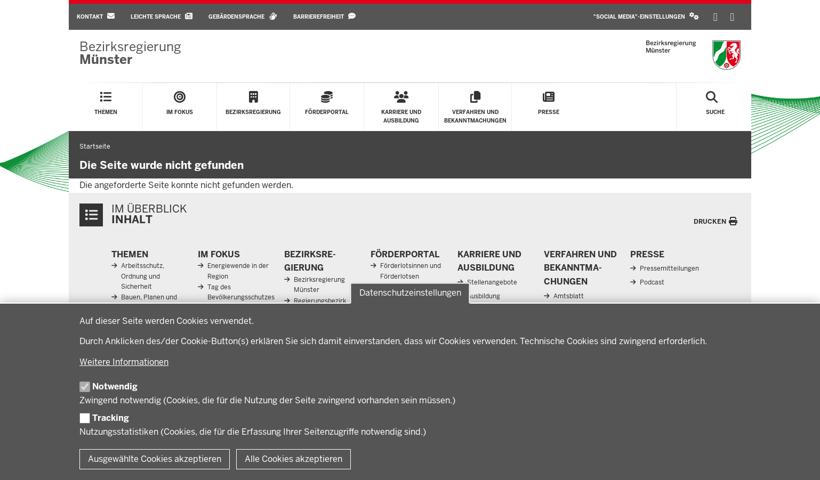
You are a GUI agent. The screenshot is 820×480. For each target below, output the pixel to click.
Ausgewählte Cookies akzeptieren (154, 459)
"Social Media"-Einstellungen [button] (646, 16)
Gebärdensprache (242, 16)
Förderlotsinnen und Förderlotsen (410, 271)
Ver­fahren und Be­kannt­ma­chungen (580, 268)
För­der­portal (405, 254)
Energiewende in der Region (238, 271)
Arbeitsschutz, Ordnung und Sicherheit (142, 276)
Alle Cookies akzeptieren (293, 459)
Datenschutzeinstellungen (410, 293)
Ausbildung (483, 296)
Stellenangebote (492, 282)
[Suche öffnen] (715, 107)
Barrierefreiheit (324, 16)
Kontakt (96, 16)
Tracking (110, 418)
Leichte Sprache (161, 16)
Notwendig (115, 386)
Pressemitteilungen (669, 268)
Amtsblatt (568, 296)
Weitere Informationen (123, 362)
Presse (647, 254)
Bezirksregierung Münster (319, 284)
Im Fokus (219, 254)
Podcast (652, 282)
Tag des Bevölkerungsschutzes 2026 (241, 297)
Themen (129, 254)
